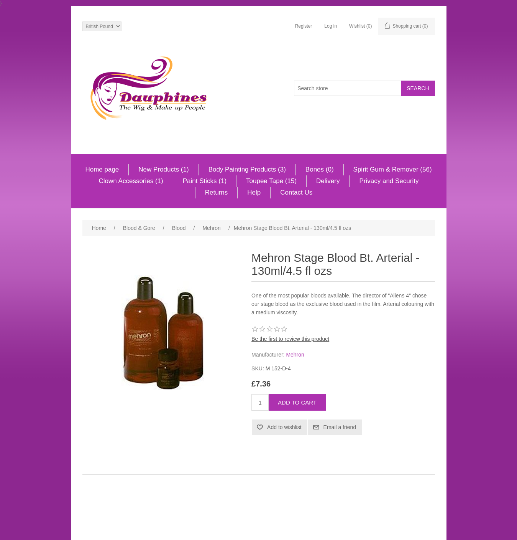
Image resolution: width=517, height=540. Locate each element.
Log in (330, 26)
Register (303, 26)
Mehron (295, 355)
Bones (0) (319, 169)
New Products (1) (163, 169)
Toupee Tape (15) (271, 181)
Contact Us (296, 192)
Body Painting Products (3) (247, 169)
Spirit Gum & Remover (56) (392, 169)
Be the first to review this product (290, 339)
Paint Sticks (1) (204, 181)
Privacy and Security (389, 181)
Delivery (328, 181)
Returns (216, 192)
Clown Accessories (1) (131, 181)
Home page (102, 169)
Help (254, 192)
